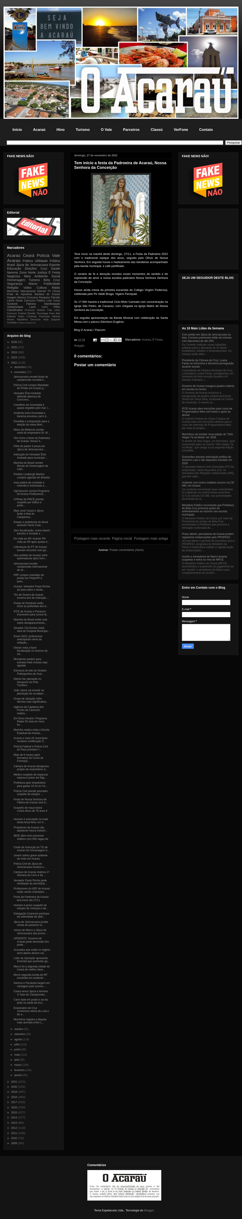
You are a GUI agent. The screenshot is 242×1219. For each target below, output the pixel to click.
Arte (58, 313)
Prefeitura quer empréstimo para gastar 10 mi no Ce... (31, 784)
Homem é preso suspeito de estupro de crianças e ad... (31, 907)
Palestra (31, 303)
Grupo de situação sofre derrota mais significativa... (31, 700)
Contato (206, 130)
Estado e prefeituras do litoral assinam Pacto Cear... (31, 524)
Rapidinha (22, 319)
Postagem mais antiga (151, 538)
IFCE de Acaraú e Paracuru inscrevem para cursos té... (31, 613)
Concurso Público (34, 300)
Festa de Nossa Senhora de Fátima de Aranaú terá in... (31, 801)
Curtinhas (32, 316)
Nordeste (12, 303)
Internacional (27, 291)
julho (17, 1044)
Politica (28, 261)
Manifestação (52, 303)
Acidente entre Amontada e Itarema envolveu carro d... (31, 414)
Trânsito (55, 297)
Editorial (11, 316)
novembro (20, 372)
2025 (14, 347)
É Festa (157, 339)
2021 (14, 1081)
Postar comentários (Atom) (127, 550)
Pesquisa (44, 297)
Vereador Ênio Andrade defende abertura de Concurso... (27, 396)
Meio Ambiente (36, 276)
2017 (14, 1102)
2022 (14, 362)
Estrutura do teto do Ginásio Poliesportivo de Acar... (30, 672)
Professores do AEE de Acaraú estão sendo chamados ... (32, 890)
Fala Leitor (53, 310)
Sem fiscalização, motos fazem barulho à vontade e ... (32, 532)
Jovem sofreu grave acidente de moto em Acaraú (31, 857)
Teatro (21, 316)
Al (18, 322)
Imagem (11, 297)
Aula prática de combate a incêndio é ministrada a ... (30, 484)
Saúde (55, 268)
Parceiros (131, 130)
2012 (14, 1127)
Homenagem (16, 280)
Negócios (13, 276)
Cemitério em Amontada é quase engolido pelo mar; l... (32, 406)
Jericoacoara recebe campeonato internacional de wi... (30, 567)
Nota (45, 319)
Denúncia (36, 319)
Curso (56, 300)
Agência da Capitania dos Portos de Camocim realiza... (29, 710)
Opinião (31, 313)
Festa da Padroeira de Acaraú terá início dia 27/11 (31, 898)
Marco (33, 283)
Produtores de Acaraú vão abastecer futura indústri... (31, 829)
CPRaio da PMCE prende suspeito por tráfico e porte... (29, 502)
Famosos (12, 313)
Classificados (15, 310)
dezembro (20, 367)
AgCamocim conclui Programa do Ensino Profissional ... (31, 492)
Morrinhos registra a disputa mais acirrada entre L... (30, 1021)
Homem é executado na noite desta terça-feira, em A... (31, 821)
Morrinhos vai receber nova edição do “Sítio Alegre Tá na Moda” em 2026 (207, 436)
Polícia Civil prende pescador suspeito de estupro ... (31, 793)
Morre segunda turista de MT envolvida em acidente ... (31, 976)
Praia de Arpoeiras (19, 294)
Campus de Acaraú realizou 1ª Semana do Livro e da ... (31, 874)
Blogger (149, 1210)
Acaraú (39, 130)
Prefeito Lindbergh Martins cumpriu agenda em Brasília (32, 476)
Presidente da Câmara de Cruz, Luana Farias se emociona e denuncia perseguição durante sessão (208, 363)
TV (49, 291)
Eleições (31, 268)
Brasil (11, 265)
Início (17, 130)
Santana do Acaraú (47, 294)
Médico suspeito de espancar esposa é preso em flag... (31, 776)
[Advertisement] (121, 497)
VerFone (181, 130)
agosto (18, 1039)
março (18, 1064)
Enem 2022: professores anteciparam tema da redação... (28, 639)
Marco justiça (26, 322)
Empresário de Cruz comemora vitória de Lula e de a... (31, 1011)
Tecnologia (42, 313)
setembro (20, 1034)
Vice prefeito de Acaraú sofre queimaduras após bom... (31, 557)
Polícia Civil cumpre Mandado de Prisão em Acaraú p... (31, 387)
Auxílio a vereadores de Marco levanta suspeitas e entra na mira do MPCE (204, 558)
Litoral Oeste (15, 300)
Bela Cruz (52, 280)
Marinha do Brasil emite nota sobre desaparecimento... (30, 621)
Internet (41, 291)
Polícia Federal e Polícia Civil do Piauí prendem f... (31, 748)
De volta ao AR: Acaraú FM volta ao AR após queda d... (31, 540)
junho (18, 1049)
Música (21, 297)
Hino (61, 130)
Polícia (43, 255)
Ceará (28, 255)
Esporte (54, 265)
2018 (14, 1097)
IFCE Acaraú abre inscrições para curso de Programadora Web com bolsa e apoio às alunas (207, 412)
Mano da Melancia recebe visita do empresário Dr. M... (32, 431)
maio (17, 1054)
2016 (14, 1107)
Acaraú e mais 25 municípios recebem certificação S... (31, 740)
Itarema (12, 272)
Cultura (42, 287)
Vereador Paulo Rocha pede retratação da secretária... (30, 882)
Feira (52, 313)
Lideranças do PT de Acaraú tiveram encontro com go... (31, 548)
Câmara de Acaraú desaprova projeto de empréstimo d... (31, 768)
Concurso (32, 297)
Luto (49, 300)
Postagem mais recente (92, 538)
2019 (14, 1091)
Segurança (14, 283)
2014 (14, 1117)
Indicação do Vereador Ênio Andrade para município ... (31, 456)
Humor (10, 319)
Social (55, 276)
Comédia (11, 322)
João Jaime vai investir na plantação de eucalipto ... (30, 692)
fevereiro (19, 1070)
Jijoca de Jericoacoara (32, 265)
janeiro (18, 1075)
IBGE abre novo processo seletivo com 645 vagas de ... (31, 839)
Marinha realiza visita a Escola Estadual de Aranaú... (31, 731)
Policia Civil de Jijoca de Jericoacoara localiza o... (30, 865)
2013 (14, 1122)
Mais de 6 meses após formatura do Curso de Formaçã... (28, 758)
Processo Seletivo (35, 310)
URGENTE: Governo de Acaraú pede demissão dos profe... (31, 941)
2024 (14, 352)
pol (34, 322)
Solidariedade (15, 306)
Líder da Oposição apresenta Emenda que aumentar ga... (32, 960)
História (56, 316)
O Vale (106, 130)
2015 (14, 1112)
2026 (14, 342)
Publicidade (52, 283)
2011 (14, 1133)
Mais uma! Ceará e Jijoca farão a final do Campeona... (28, 514)
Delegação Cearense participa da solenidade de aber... (31, 915)
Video (28, 287)
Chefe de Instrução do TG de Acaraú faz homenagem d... (31, 849)
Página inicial (122, 538)
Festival (22, 313)
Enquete (55, 319)
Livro (45, 306)
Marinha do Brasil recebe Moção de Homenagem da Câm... (31, 466)
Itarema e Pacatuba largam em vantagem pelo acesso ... (32, 984)
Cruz (43, 268)
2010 (14, 1138)
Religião (79, 345)
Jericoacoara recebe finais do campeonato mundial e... (31, 378)
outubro (19, 1029)
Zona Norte (27, 272)
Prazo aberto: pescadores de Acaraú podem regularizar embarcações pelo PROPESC (208, 535)
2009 (14, 1143)
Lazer (32, 306)
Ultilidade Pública (47, 261)
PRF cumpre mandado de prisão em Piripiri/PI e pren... (29, 578)
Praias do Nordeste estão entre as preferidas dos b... (31, 605)
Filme (57, 306)
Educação (14, 268)
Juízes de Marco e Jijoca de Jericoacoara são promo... (31, 932)
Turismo (83, 130)
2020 (14, 1086)
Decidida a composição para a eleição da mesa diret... (31, 423)
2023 (14, 357)
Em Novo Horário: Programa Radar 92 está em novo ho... (30, 721)
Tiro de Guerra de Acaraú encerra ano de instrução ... (31, 596)
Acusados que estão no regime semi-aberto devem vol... (32, 951)
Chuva (56, 291)
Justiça (42, 272)
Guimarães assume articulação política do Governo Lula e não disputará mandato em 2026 (207, 460)
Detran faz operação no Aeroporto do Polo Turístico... (27, 682)
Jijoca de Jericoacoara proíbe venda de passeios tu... (31, 923)
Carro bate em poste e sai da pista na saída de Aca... (31, 1001)
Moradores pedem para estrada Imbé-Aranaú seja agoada (30, 662)
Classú (157, 130)
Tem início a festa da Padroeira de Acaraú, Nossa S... (32, 439)
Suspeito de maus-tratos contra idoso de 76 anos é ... (30, 811)
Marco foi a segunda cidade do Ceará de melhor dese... (32, 968)
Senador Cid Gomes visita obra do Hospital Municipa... (32, 629)
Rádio (56, 287)
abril (17, 1059)
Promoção (44, 316)
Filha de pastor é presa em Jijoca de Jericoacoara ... (30, 448)
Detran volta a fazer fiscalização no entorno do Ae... (31, 651)
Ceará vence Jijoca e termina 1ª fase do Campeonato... (31, 993)
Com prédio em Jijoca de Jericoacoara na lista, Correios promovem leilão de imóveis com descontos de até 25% (206, 338)
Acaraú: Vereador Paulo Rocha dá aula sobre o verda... (32, 588)
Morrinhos (13, 291)
